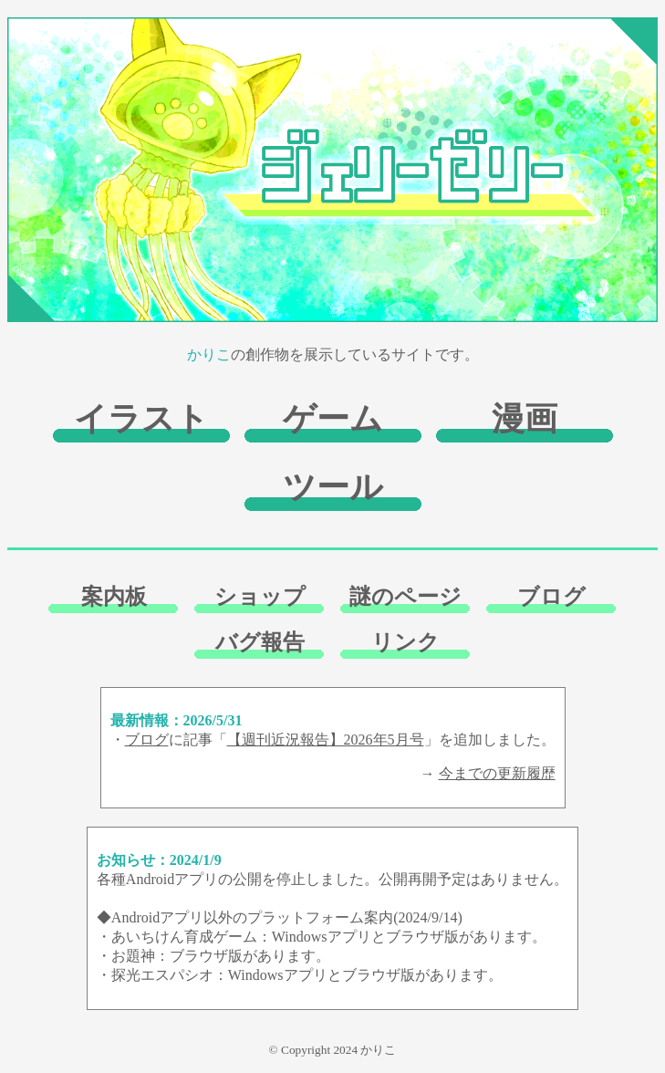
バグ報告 (260, 642)
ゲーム (333, 419)
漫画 (524, 419)
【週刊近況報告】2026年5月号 (325, 739)
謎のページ (405, 597)
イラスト (141, 419)
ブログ (551, 597)
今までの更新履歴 (497, 773)
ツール (333, 487)
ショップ (260, 597)
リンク (405, 642)
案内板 (114, 597)
